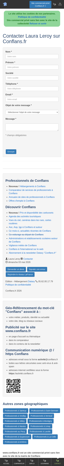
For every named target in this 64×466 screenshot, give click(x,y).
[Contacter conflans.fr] (60, 4)
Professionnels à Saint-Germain (44, 411)
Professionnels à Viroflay (15, 416)
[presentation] (26, 143)
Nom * (8, 52)
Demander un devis (16, 269)
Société (9, 73)
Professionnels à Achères (15, 442)
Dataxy (31, 281)
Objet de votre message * (18, 105)
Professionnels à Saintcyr (15, 411)
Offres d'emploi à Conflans (22, 201)
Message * (10, 119)
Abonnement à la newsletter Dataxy (32, 253)
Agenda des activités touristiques (25, 216)
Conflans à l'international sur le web (26, 249)
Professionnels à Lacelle (40, 431)
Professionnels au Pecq (15, 431)
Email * (9, 94)
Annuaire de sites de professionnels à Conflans (32, 197)
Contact (57, 461)
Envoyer (11, 152)
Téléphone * (11, 84)
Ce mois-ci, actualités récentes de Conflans (30, 231)
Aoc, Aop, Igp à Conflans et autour (25, 227)
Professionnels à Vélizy (15, 421)
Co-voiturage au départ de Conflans (26, 234)
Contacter (28, 259)
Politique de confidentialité (32, 17)
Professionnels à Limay (40, 426)
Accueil (6, 461)
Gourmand (45, 461)
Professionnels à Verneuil (41, 416)
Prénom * (10, 62)
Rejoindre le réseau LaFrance (20, 274)
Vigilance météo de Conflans (23, 245)
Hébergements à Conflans (32, 186)
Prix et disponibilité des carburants (36, 213)
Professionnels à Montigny (40, 421)
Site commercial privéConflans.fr (40, 4)
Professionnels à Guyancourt (17, 437)
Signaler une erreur (37, 269)
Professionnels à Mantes (15, 426)
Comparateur (19, 461)
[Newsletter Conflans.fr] (54, 4)
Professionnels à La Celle (45, 437)
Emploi (32, 461)
